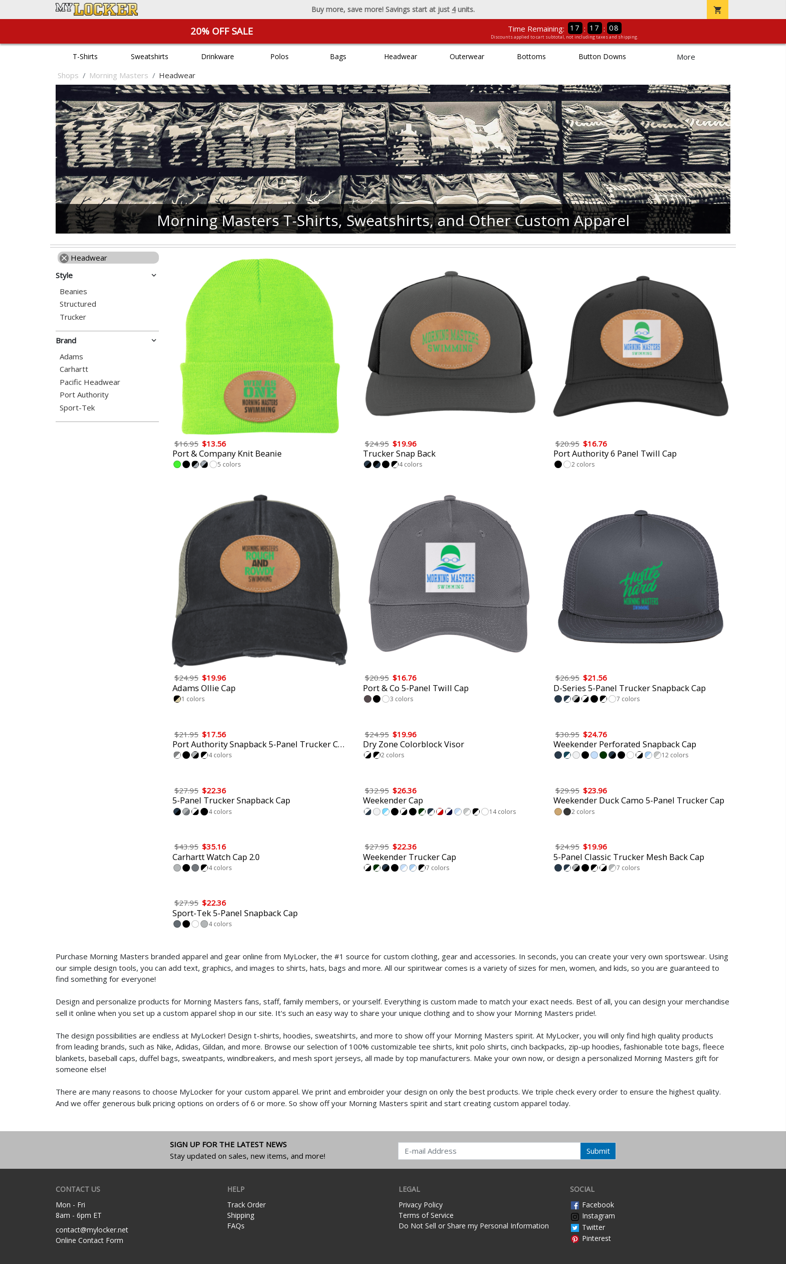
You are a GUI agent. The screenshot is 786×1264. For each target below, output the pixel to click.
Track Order (246, 1204)
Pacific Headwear (90, 382)
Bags (338, 56)
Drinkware (217, 56)
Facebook (592, 1204)
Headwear (400, 56)
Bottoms (531, 56)
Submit (598, 1151)
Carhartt (74, 369)
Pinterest (590, 1238)
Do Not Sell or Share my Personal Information (474, 1225)
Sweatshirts (149, 56)
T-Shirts (85, 56)
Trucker (73, 317)
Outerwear (467, 56)
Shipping (240, 1215)
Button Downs (602, 56)
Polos (279, 56)
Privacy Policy (421, 1204)
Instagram (592, 1215)
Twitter (587, 1227)
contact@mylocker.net (92, 1229)
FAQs (236, 1225)
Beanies (73, 291)
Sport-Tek (77, 407)
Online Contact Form (89, 1240)
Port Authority (84, 394)
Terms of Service (426, 1215)
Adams (71, 356)
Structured (78, 304)
